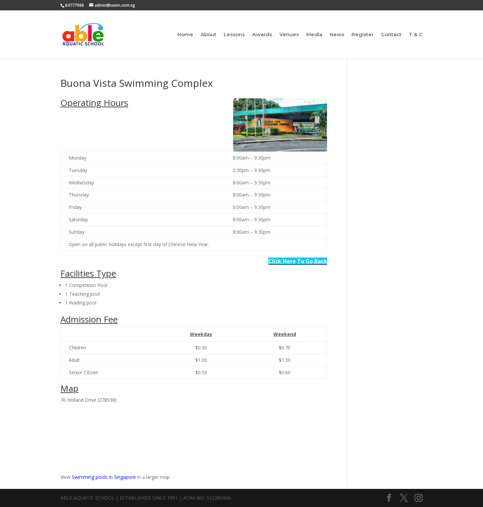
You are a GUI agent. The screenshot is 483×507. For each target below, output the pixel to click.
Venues (289, 35)
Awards (262, 35)
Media (314, 35)
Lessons (234, 35)
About (208, 35)
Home (185, 35)
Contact (391, 35)
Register (363, 35)
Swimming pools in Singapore (104, 477)
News (337, 35)
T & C (416, 35)
